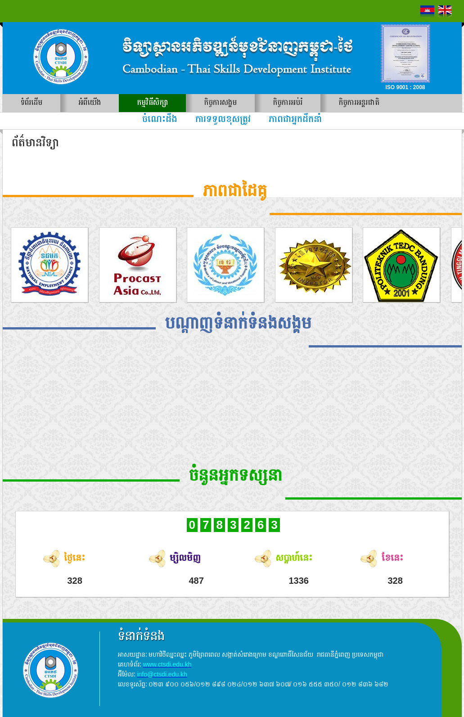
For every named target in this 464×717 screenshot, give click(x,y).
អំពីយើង (89, 103)
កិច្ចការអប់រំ (287, 103)
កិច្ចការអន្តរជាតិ (358, 103)
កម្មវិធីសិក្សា (152, 103)
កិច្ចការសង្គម (220, 103)
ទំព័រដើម (31, 103)
